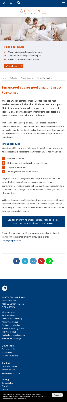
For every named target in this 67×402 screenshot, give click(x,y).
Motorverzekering (10, 322)
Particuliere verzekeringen (13, 335)
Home (4, 78)
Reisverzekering (9, 332)
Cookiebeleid (7, 383)
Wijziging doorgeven (11, 373)
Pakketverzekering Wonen (13, 328)
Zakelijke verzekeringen (12, 338)
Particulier (13, 78)
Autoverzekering (9, 315)
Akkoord (57, 395)
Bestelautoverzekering (12, 318)
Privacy (5, 389)
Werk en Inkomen (27, 78)
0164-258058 (46, 223)
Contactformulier (9, 366)
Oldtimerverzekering (11, 325)
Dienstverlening (9, 349)
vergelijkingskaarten (11, 240)
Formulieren (7, 352)
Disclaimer (6, 386)
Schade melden (8, 370)
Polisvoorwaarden (10, 356)
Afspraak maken (12, 66)
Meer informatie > (20, 399)
